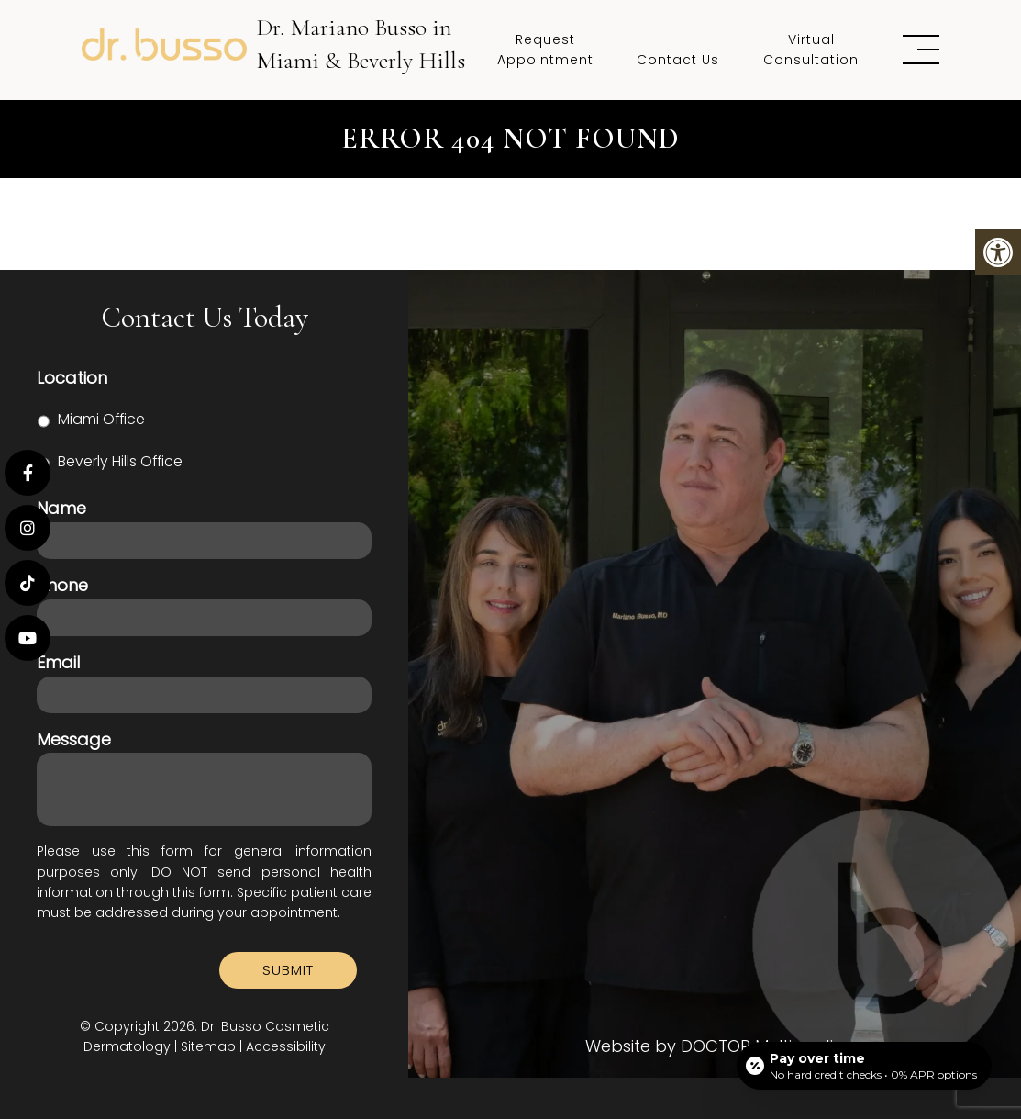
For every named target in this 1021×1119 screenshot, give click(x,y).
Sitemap (208, 1046)
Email (58, 662)
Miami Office (101, 419)
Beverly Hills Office (120, 461)
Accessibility (286, 1046)
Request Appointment (545, 49)
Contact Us (678, 59)
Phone (62, 585)
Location (72, 377)
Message (74, 739)
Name (61, 508)
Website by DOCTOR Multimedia (715, 1046)
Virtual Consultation (811, 49)
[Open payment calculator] (864, 1066)
